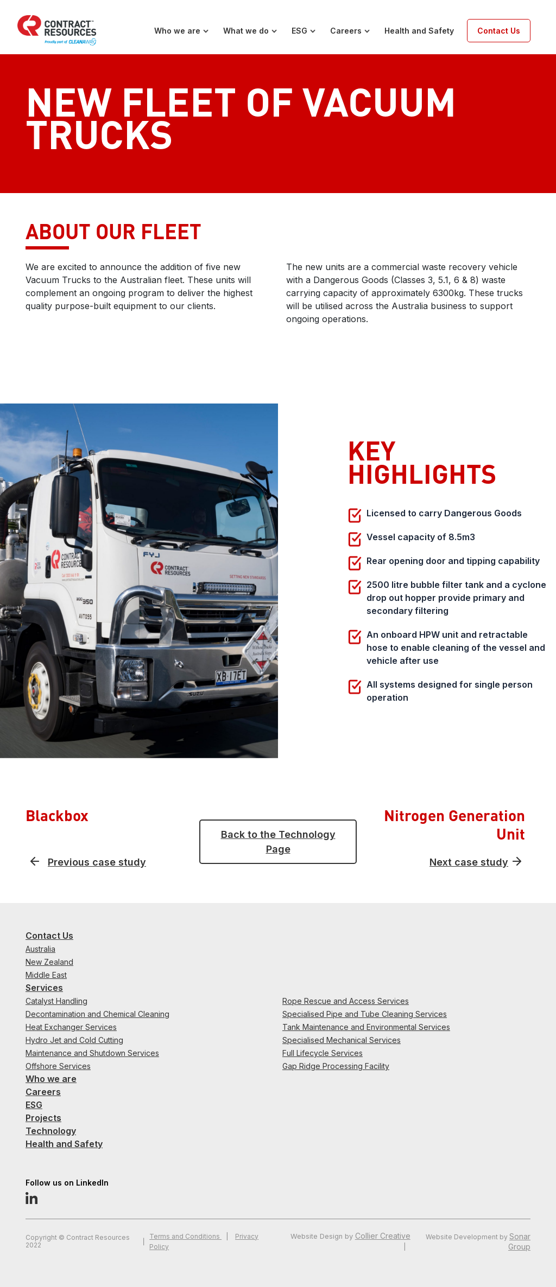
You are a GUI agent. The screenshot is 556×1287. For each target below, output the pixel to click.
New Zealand (49, 961)
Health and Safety (419, 30)
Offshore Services (58, 1066)
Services (44, 987)
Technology (51, 1130)
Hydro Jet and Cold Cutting (74, 1040)
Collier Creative (382, 1235)
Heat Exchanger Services (71, 1027)
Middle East (46, 974)
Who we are (177, 30)
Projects (43, 1117)
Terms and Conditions (185, 1236)
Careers (346, 30)
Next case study (468, 862)
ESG (299, 30)
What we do (246, 30)
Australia (40, 948)
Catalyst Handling (56, 1001)
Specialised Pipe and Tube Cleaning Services (364, 1014)
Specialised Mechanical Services (341, 1040)
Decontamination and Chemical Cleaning (97, 1014)
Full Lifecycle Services (322, 1053)
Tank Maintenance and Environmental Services (366, 1027)
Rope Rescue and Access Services (345, 1001)
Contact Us (498, 30)
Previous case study (97, 862)
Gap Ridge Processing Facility (335, 1066)
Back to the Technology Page (278, 842)
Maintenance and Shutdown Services (92, 1053)
